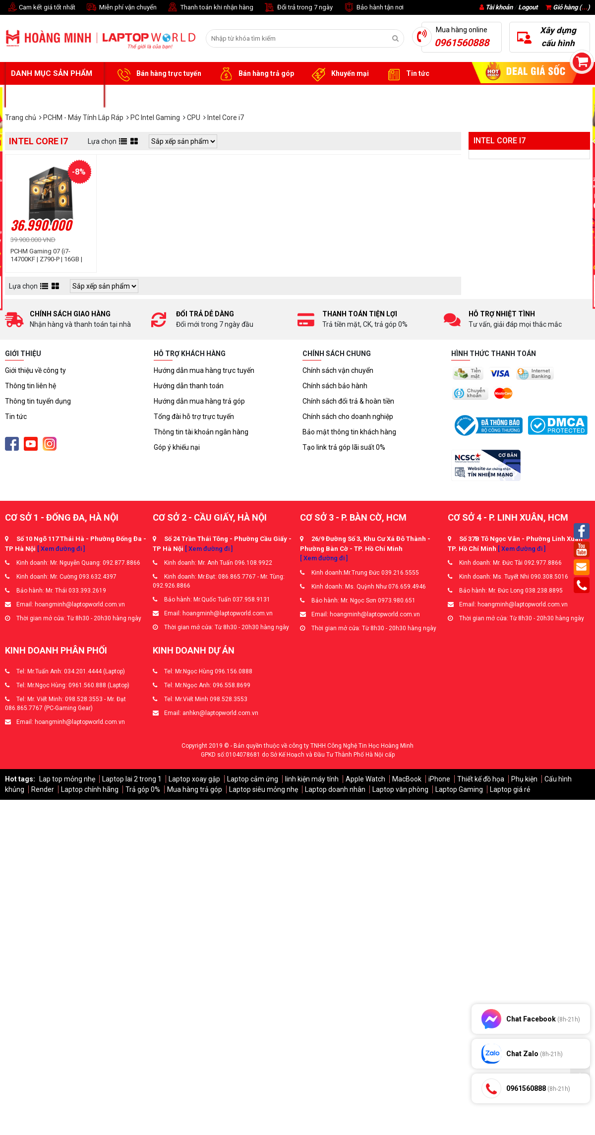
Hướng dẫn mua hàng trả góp (199, 401)
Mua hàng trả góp (194, 789)
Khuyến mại (339, 73)
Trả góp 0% (142, 789)
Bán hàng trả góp (255, 73)
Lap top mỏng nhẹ (67, 779)
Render (42, 789)
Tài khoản (499, 7)
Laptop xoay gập (194, 779)
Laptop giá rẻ (510, 789)
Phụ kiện (524, 779)
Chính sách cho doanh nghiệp (347, 416)
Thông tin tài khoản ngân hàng (201, 432)
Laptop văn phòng (400, 789)
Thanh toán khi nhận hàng (210, 7)
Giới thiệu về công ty (35, 370)
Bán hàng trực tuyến (157, 73)
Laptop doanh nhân (335, 789)
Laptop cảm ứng (252, 779)
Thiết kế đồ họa (480, 779)
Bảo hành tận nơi (373, 7)
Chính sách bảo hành (334, 386)
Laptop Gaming (459, 789)
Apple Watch (365, 779)
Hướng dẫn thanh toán (189, 386)
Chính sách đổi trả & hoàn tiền (348, 401)
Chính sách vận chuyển (337, 370)
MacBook (406, 779)
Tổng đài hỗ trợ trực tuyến (194, 416)
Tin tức (406, 73)
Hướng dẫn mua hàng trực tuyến (204, 370)
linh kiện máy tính (312, 779)
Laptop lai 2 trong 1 (132, 779)
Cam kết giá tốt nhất (40, 7)
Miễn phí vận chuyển (121, 7)
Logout (527, 7)
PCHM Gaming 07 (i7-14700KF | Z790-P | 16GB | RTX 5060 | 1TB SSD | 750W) (49, 255)
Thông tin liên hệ (30, 386)
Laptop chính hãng (90, 789)
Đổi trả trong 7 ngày (298, 7)
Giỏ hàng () (567, 7)
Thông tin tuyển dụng (38, 401)
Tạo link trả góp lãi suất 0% (343, 447)
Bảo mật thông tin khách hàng (349, 432)
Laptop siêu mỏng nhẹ (263, 789)
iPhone (439, 779)
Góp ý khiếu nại (177, 447)
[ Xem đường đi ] (61, 548)
